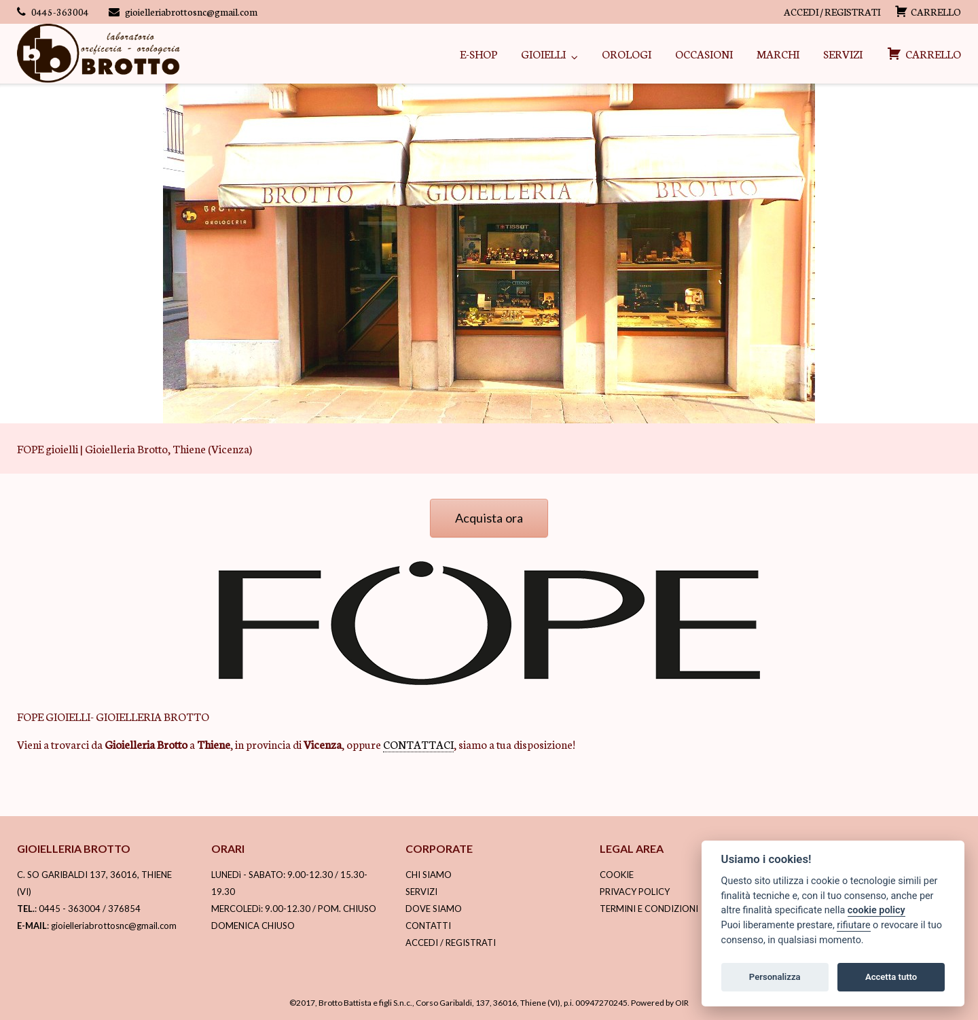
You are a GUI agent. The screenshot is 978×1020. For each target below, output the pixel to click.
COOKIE (617, 874)
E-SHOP (478, 53)
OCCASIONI (704, 53)
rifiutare (853, 925)
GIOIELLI (543, 53)
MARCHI (778, 53)
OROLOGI (626, 53)
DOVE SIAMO (433, 908)
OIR (682, 1003)
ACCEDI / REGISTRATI (832, 11)
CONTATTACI (418, 744)
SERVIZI (843, 53)
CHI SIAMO (428, 874)
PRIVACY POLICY (635, 891)
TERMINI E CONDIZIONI (649, 908)
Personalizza (775, 977)
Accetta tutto (891, 977)
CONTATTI (428, 925)
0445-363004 (60, 11)
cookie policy (876, 910)
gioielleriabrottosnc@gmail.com (191, 11)
